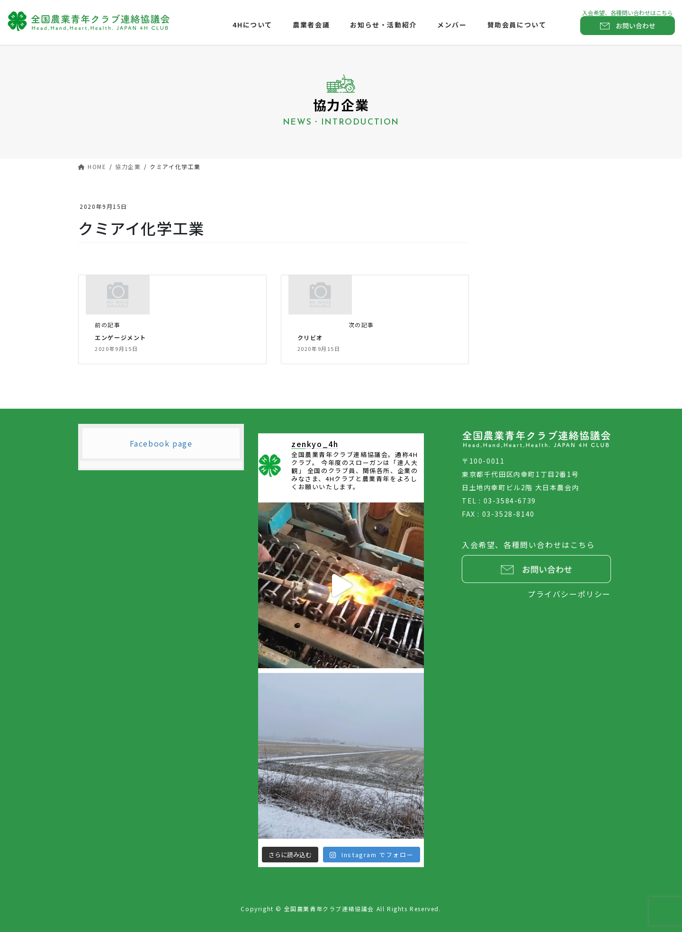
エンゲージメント (122, 337)
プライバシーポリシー (569, 594)
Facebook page (161, 443)
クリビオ (311, 337)
